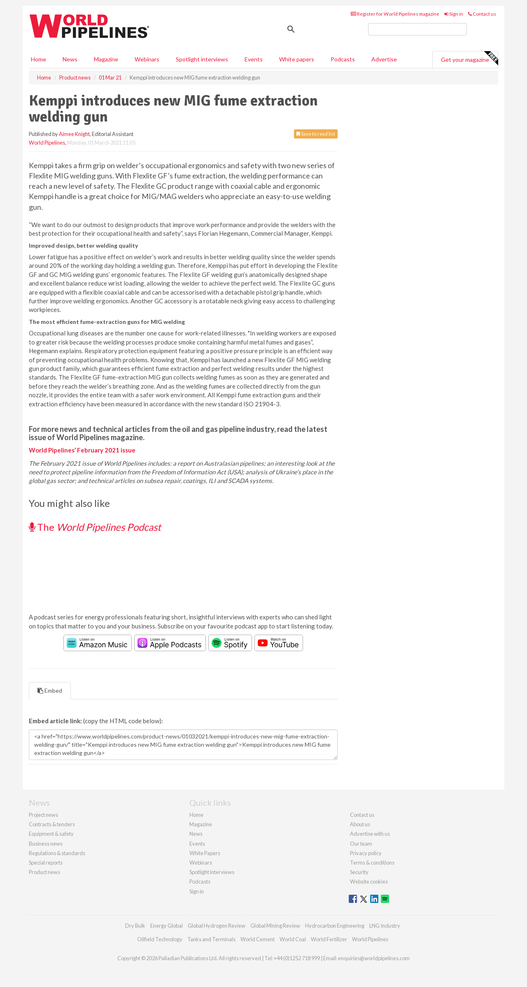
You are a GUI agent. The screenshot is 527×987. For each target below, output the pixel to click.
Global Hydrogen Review (216, 925)
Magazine (106, 59)
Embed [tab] (49, 690)
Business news (46, 843)
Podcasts (343, 59)
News (196, 833)
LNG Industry (384, 925)
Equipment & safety (51, 833)
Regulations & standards (57, 853)
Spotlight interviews (202, 59)
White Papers (204, 853)
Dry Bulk (135, 925)
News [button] (70, 59)
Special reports (46, 862)
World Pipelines (47, 142)
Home (38, 59)
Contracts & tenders (52, 824)
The (95, 527)
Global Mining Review (275, 925)
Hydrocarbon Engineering (334, 925)
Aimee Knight (74, 134)
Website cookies (369, 881)
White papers (296, 59)
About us (360, 824)
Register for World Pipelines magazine (395, 13)
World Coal (293, 939)
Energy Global (166, 925)
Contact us (482, 13)
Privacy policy (366, 853)
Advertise (384, 59)
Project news (43, 814)
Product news (44, 872)
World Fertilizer (329, 939)
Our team (361, 843)
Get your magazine (469, 59)
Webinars (147, 59)
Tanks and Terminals (211, 939)
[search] (417, 29)
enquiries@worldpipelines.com (374, 958)
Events (254, 59)
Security (359, 872)
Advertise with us (370, 833)
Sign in (453, 13)
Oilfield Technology (159, 939)
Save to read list (315, 134)
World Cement (257, 939)
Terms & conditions (372, 862)
